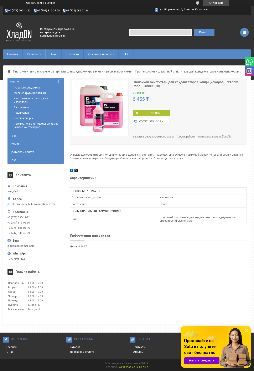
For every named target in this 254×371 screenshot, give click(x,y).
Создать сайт (34, 2)
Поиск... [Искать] (204, 32)
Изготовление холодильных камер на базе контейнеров (36, 125)
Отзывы (15, 143)
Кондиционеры (23, 118)
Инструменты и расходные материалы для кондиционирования (57, 71)
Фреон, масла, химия (118, 71)
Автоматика (22, 107)
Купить (155, 112)
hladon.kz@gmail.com (21, 245)
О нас (53, 54)
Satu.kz (145, 363)
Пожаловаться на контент (133, 367)
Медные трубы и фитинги (30, 93)
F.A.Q (126, 54)
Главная (12, 54)
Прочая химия (145, 71)
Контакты (72, 54)
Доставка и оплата (101, 54)
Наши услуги (22, 112)
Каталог (32, 54)
